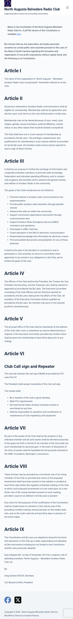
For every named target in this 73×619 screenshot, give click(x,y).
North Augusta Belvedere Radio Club (32, 9)
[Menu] (67, 7)
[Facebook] (7, 600)
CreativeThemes (31, 615)
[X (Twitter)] (17, 600)
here (19, 34)
